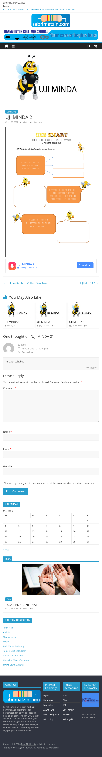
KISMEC (66, 714)
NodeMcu (48, 705)
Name (7, 431)
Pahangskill (68, 719)
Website (7, 466)
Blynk (46, 695)
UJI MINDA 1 (89, 283)
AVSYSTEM (48, 709)
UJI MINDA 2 (25, 264)
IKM (65, 695)
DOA (9, 599)
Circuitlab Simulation (13, 655)
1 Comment (36, 122)
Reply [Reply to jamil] (93, 367)
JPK (64, 705)
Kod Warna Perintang (13, 646)
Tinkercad (8, 627)
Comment (9, 388)
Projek (6, 641)
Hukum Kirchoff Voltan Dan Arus (25, 283)
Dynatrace (48, 700)
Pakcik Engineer (51, 714)
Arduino (7, 632)
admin (25, 122)
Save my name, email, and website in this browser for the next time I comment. (51, 483)
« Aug (6, 549)
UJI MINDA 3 (44, 322)
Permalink (25, 352)
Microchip (48, 719)
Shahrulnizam (10, 637)
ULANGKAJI (11, 112)
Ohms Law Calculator (13, 664)
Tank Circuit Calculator (14, 650)
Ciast (65, 700)
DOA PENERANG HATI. (22, 604)
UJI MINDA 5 (76, 322)
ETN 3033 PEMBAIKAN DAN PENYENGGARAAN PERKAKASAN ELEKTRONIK (39, 9)
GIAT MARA (68, 709)
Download (85, 265)
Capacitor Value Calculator (16, 660)
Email (7, 449)
